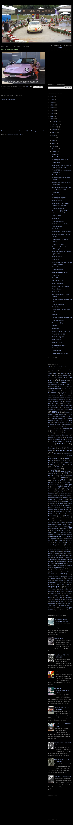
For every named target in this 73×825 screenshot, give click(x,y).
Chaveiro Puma (53, 403)
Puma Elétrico (62, 561)
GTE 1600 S (63, 475)
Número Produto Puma (63, 524)
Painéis (55, 532)
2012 (52, 110)
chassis (68, 401)
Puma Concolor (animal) (58, 559)
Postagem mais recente (8, 131)
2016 (52, 99)
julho (54, 135)
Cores (69, 409)
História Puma (53, 485)
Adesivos (53, 371)
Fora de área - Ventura (59, 348)
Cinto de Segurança (66, 405)
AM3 (67, 373)
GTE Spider (60, 478)
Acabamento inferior (57, 366)
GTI (70, 478)
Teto (69, 603)
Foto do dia (55, 192)
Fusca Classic (56, 175)
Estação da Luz (60, 439)
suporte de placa (67, 599)
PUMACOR (57, 671)
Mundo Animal (64, 518)
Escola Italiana (55, 435)
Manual (50, 507)
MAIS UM (66, 505)
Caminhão (52, 393)
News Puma (66, 520)
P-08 (67, 530)
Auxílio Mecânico (52, 384)
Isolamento (51, 491)
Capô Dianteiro (65, 393)
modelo (61, 515)
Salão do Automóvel (56, 593)
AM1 (55, 373)
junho (54, 138)
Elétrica (58, 428)
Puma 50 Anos (65, 553)
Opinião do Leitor (53, 528)
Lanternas (51, 493)
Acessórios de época (66, 369)
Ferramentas (57, 453)
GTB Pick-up (68, 469)
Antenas (50, 377)
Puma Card (68, 557)
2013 (52, 108)
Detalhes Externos (57, 418)
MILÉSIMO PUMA (57, 280)
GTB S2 (53, 471)
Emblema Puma (67, 429)
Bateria (50, 386)
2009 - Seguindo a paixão (60, 353)
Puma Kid (61, 565)
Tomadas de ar (52, 607)
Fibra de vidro (68, 453)
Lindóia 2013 (62, 499)
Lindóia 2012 (52, 499)
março (54, 146)
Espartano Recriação (55, 437)
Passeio (58, 534)
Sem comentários (57, 195)
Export (68, 446)
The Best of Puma (64, 605)
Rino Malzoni (61, 591)
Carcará (68, 395)
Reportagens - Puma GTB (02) (61, 231)
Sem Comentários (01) (59, 345)
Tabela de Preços (57, 601)
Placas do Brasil (59, 543)
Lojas (51, 503)
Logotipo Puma (67, 501)
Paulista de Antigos (67, 534)
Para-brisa (63, 532)
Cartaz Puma (63, 399)
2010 (52, 116)
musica (57, 520)
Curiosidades (56, 162)
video (57, 609)
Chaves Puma (66, 403)
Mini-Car (67, 511)
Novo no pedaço (61, 522)
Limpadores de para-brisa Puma (62, 317)
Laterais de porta (65, 495)
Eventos (61, 443)
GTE (50, 475)
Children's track (52, 405)
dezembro (55, 121)
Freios (68, 460)
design (69, 416)
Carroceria (56, 397)
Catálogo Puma (57, 401)
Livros (59, 501)
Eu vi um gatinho (56, 441)
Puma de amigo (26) (58, 337)
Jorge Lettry (59, 491)
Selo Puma (67, 593)
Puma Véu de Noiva (58, 244)
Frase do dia (60, 460)
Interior (59, 489)
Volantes (64, 609)
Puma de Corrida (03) (58, 334)
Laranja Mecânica (52, 495)
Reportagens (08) (57, 323)
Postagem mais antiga (38, 131)
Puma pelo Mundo (57, 568)
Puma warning (55, 572)
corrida (55, 412)
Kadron (68, 491)
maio (54, 140)
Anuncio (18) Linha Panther (60, 286)
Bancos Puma (64, 384)
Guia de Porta (66, 482)
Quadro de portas (53, 576)
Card (49, 397)
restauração (64, 589)
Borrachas (69, 386)
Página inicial (23, 131)
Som (49, 599)
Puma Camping (58, 557)
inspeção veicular (63, 487)
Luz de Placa (59, 503)
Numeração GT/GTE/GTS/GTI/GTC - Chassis (62, 690)
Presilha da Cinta (54, 549)
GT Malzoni (56, 467)
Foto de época (56, 350)
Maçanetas (68, 503)
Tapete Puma (61, 603)
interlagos (67, 489)
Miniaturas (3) (56, 314)
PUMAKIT (51, 574)
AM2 (62, 373)
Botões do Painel (55, 389)
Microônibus (59, 511)
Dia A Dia (59, 420)
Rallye (61, 582)
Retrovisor (51, 591)
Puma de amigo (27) (58, 304)
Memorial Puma (52, 509)
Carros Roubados (52, 399)
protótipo (58, 551)
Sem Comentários (57, 283)
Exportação (51, 448)
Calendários (55, 391)
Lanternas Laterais (64, 493)
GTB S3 (50, 473)
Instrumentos (51, 489)
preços (67, 547)
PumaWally (63, 574)
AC (49, 366)
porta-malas (58, 547)
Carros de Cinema (65, 397)
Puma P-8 (55, 278)
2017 (52, 96)
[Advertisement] (17, 115)
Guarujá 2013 (52, 482)
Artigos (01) (55, 154)
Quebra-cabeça (56, 578)
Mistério (54, 326)
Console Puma (60, 409)
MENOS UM (64, 509)
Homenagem (68, 485)
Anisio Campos (65, 375)
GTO (54, 480)
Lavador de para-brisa (54, 497)
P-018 (69, 528)
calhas (66, 391)
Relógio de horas (62, 584)
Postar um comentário (8, 99)
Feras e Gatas (56, 157)
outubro (54, 127)
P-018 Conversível (57, 530)
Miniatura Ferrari (57, 342)
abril (53, 143)
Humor (53, 486)
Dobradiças (51, 426)
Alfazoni (50, 373)
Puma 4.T (67, 551)
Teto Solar (51, 605)
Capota (61, 395)
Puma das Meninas (17, 89)
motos (50, 518)
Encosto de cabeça (56, 431)
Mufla (55, 518)
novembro (55, 124)
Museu (50, 520)
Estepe (70, 439)
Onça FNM (58, 526)
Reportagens (54, 586)
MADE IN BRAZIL (56, 505)
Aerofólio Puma (64, 371)
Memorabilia (66, 507)
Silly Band (59, 597)
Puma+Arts (55, 218)
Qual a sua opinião (66, 576)
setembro (55, 129)
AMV (56, 375)
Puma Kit (69, 565)
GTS (62, 480)
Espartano (65, 435)
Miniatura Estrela (64, 513)
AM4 (49, 375)
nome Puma (51, 522)
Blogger (60, 47)
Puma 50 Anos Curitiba (55, 555)
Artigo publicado (62, 382)
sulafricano (58, 599)
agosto (54, 132)
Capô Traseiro (52, 395)
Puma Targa (56, 569)
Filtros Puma (60, 456)
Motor (67, 516)
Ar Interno (64, 380)
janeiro (54, 152)
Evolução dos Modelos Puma (56, 446)
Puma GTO (55, 292)
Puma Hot (51, 565)
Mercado (50, 511)
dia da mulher (59, 422)
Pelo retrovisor (55, 536)
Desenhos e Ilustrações (59, 416)
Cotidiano (67, 412)
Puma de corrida (57, 200)
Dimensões (66, 424)
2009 (52, 119)
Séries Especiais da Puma (55, 595)
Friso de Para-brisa (54, 462)
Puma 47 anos (53, 553)
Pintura (61, 538)
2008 (52, 357)
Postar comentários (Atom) (15, 135)
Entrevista (58, 433)
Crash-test (50, 414)
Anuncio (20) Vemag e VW (60, 159)
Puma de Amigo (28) (58, 208)
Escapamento (68, 433)
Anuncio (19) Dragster (58, 197)
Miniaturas (51, 516)
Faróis (61, 448)
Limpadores (66, 497)
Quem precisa (59, 580)
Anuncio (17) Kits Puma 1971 (61, 331)
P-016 (63, 528)
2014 (52, 105)
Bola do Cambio (59, 386)
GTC (66, 473)
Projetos (50, 551)
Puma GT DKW (62, 563)
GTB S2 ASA (65, 471)
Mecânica (57, 507)
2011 (52, 113)
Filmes (52, 456)
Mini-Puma (51, 513)
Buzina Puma (68, 388)
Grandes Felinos (62, 464)
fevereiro (55, 149)
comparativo (55, 407)
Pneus (61, 545)
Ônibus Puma (66, 526)
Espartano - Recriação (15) (62, 776)
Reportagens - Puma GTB (60, 272)
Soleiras (67, 597)
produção (66, 549)
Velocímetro (62, 607)
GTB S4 (58, 473)
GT (71, 465)
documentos (61, 426)
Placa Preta (58, 540)
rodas (70, 591)
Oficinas (50, 526)
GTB (58, 469)
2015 (52, 102)
